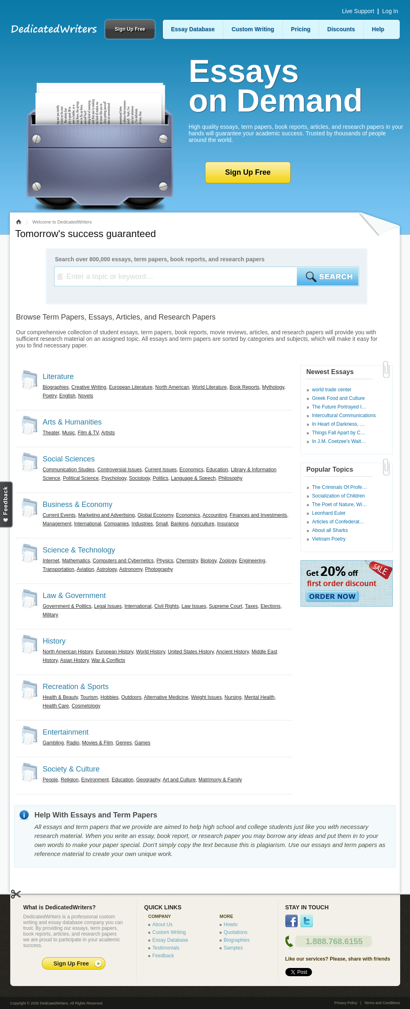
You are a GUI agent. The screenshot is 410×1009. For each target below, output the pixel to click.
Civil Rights (166, 606)
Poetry (50, 396)
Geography (148, 780)
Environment (95, 780)
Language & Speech (193, 478)
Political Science (80, 478)
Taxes (251, 606)
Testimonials (166, 948)
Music (68, 433)
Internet (51, 561)
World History (150, 652)
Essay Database (193, 29)
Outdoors (131, 697)
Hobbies (109, 697)
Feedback (163, 956)
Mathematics (76, 561)
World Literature (209, 387)
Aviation (85, 569)
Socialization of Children (338, 496)
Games (142, 743)
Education (217, 470)
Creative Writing (88, 387)
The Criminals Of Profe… (339, 487)
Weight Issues (206, 697)
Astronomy (130, 569)
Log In (390, 11)
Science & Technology (79, 550)
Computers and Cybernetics (123, 561)
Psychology (113, 478)
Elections (270, 606)
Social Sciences (69, 459)
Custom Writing (253, 29)
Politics (160, 478)
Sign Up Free (130, 29)
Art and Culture (179, 780)
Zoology (227, 561)
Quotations (236, 932)
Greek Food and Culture (338, 398)
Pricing (300, 29)
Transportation (58, 569)
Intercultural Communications (344, 415)
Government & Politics (67, 606)
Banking (179, 524)
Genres (124, 743)
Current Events (59, 515)
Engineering (252, 561)
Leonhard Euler (329, 513)
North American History (68, 652)
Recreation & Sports (76, 687)
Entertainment (66, 732)
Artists (108, 433)
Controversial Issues (119, 470)
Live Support (358, 11)
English (67, 396)
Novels (85, 396)
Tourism (89, 697)
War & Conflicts (108, 660)
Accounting (215, 515)
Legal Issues (107, 606)
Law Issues (194, 606)
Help (378, 29)
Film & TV (87, 433)
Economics (192, 470)
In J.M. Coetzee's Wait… (339, 441)
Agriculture (202, 524)
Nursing (233, 697)
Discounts (341, 29)
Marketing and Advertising (106, 515)
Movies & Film (97, 743)
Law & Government (74, 595)
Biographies (55, 387)
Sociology (139, 478)
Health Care (56, 706)
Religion (69, 780)
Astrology (106, 569)
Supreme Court (225, 606)
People (50, 780)
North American (172, 387)
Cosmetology (86, 706)
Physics (164, 561)
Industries (142, 524)
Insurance (228, 524)
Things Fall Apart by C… (338, 433)
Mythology (273, 387)
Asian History (74, 660)
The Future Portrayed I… (339, 407)
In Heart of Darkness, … (338, 424)
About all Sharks (330, 530)
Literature (58, 376)
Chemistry (187, 561)
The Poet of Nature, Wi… (339, 504)
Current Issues (161, 470)
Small (162, 524)
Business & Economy (77, 504)
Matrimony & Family (220, 780)
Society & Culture (71, 769)
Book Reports (245, 387)
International (87, 524)
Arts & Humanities (72, 422)
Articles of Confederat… (338, 522)
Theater (51, 433)
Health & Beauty (60, 697)
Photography (159, 569)
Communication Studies (69, 470)
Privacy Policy (345, 1003)
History (54, 641)
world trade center (331, 390)
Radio (72, 743)
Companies (116, 524)
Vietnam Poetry (329, 539)
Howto (231, 924)
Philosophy (231, 478)
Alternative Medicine (166, 697)
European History (114, 652)
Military (50, 615)
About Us (163, 924)
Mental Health (259, 697)
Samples (233, 948)
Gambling (53, 743)
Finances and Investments (258, 515)
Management (57, 524)
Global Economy (155, 515)
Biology (208, 561)
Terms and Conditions (382, 1003)
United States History (191, 652)
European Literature (131, 387)
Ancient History (232, 652)
